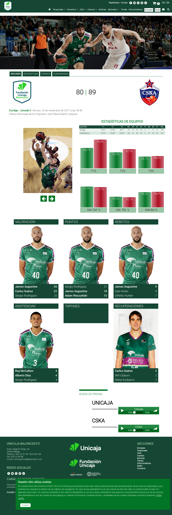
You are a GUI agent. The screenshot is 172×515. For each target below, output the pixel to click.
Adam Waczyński (76, 295)
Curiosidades (60, 74)
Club (83, 9)
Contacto (141, 468)
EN (168, 3)
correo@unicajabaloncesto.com (27, 459)
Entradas (149, 10)
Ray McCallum (24, 370)
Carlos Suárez (24, 291)
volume (155, 411)
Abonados (113, 9)
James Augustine (26, 286)
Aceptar (25, 505)
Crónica (45, 74)
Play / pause (122, 411)
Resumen (16, 74)
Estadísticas (31, 74)
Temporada (59, 9)
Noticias (102, 9)
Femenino (72, 9)
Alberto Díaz (23, 375)
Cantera (92, 9)
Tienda (124, 9)
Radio (157, 10)
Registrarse (114, 3)
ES (163, 3)
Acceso (124, 3)
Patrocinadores (136, 9)
